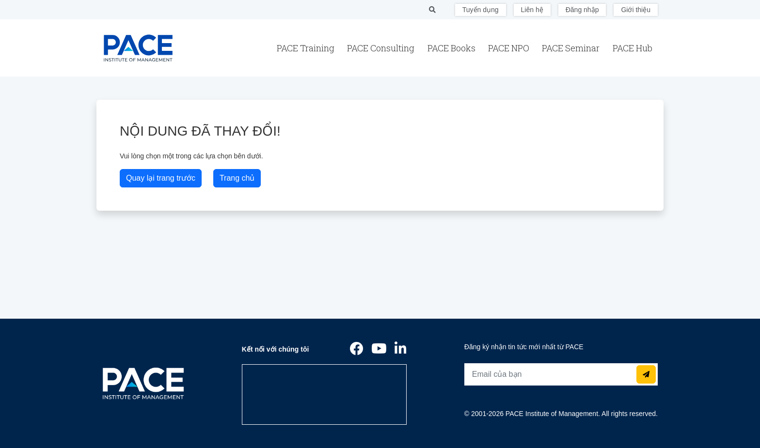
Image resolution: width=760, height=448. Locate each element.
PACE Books (452, 48)
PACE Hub (632, 48)
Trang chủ (237, 178)
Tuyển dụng (480, 10)
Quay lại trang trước (160, 178)
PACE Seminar (572, 48)
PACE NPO (509, 48)
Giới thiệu (635, 10)
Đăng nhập (582, 10)
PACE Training (306, 48)
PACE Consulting (381, 48)
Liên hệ (532, 10)
